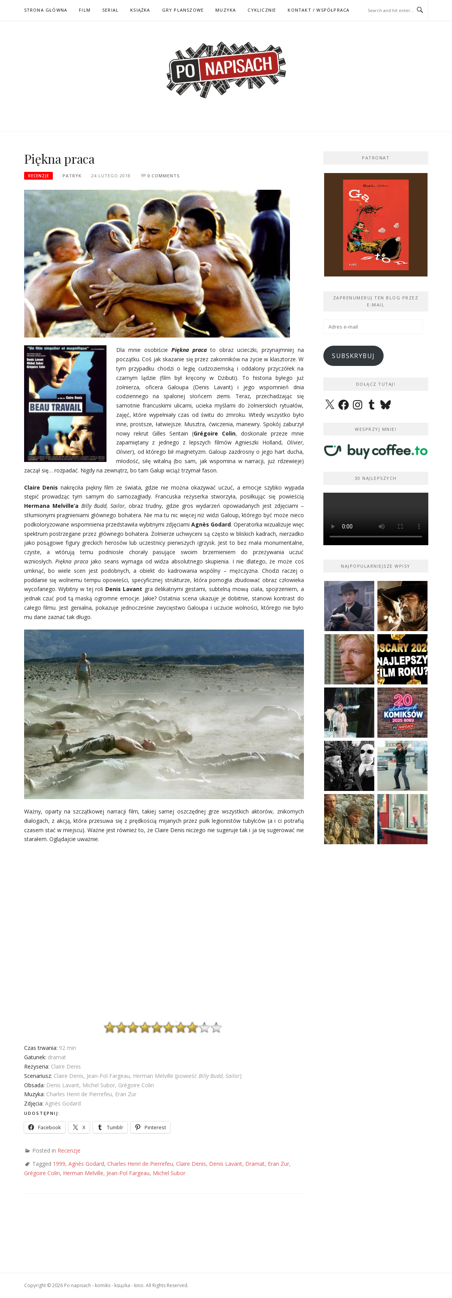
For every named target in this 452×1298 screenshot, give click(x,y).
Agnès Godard (86, 1163)
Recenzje (38, 175)
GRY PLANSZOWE (183, 10)
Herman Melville (83, 1173)
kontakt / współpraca (318, 10)
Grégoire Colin (42, 1173)
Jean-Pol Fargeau (128, 1173)
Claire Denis (191, 1163)
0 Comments (163, 175)
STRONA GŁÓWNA (46, 10)
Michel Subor (169, 1173)
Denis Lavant (225, 1163)
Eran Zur (278, 1163)
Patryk (72, 175)
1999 (59, 1163)
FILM (85, 10)
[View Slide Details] (375, 224)
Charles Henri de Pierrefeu (140, 1163)
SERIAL (110, 10)
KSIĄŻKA (140, 10)
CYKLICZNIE (262, 10)
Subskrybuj (353, 356)
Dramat (255, 1163)
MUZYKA (225, 10)
